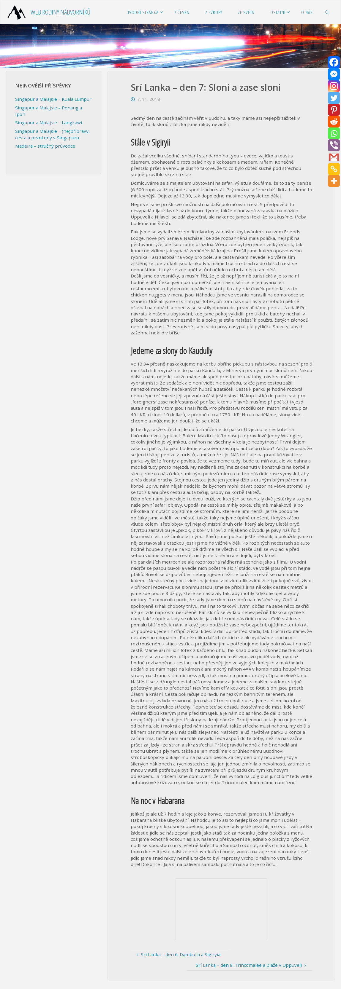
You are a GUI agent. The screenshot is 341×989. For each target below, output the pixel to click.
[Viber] (334, 145)
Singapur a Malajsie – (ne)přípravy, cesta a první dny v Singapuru (52, 134)
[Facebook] (334, 62)
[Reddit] (334, 121)
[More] (334, 181)
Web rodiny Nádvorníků (60, 12)
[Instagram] (334, 86)
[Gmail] (334, 157)
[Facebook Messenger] (334, 74)
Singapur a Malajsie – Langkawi (48, 122)
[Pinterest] (334, 110)
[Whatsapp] (334, 133)
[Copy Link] (334, 169)
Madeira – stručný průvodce (45, 146)
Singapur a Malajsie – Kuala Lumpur (53, 99)
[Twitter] (334, 98)
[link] (327, 12)
